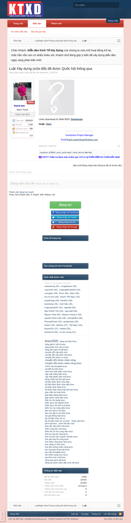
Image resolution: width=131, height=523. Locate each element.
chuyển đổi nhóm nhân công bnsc (63, 363)
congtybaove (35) (68, 286)
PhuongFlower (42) (53, 321)
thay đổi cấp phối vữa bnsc (57, 426)
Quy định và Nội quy (113, 519)
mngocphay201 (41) (53, 307)
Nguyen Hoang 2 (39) (71, 314)
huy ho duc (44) (51, 297)
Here (49, 124)
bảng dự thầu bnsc (68, 341)
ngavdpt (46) (69, 307)
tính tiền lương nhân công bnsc (59, 447)
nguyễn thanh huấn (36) (55, 318)
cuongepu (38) (50, 293)
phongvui (82, 486)
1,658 (30, 125)
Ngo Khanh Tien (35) (53, 311)
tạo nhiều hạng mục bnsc (56, 455)
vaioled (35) (65, 328)
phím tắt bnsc (51, 423)
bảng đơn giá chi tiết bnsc (56, 350)
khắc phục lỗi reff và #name (57, 405)
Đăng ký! (65, 204)
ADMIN (52, 152)
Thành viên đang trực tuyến (21, 192)
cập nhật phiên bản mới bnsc (58, 377)
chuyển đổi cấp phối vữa (56, 352)
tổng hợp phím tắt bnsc (55, 460)
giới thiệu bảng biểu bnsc (56, 395)
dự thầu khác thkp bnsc (55, 387)
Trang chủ (18, 23)
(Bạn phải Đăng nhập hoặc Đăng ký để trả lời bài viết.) (97, 165)
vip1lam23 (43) (51, 332)
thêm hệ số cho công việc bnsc (59, 431)
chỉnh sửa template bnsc (56, 366)
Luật (26, 72)
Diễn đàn (37, 23)
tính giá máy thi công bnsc (57, 439)
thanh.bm (44, 72)
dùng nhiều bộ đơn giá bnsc (57, 379)
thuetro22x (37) (51, 328)
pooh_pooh (62, 152)
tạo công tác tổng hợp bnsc (57, 449)
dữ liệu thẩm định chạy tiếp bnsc (59, 384)
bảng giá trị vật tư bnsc (55, 344)
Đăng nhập (113, 21)
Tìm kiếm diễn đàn (19, 32)
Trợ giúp (85, 514)
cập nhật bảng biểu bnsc (56, 374)
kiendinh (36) (66, 300)
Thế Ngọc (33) (75, 325)
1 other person (77, 152)
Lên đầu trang (110, 514)
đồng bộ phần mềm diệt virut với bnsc (62, 463)
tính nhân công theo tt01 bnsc (58, 442)
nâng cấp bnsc (78, 421)
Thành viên (56, 23)
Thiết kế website (55, 519)
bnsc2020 (51, 341)
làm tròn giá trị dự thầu (55, 410)
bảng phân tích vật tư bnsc (57, 347)
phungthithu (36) (74, 318)
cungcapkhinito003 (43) (69, 290)
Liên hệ (74, 514)
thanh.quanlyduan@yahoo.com (82, 139)
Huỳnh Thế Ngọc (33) (70, 297)
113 (31, 135)
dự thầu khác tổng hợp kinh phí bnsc (61, 390)
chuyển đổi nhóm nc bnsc (56, 357)
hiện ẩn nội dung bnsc (55, 400)
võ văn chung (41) (67, 332)
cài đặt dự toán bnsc (54, 369)
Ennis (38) (63, 293)
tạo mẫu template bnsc (55, 452)
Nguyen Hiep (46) (52, 314)
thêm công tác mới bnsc (56, 429)
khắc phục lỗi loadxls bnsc (57, 403)
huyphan (44, 152)
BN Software (72, 519)
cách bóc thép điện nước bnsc (58, 371)
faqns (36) (74, 293)
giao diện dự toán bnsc (55, 392)
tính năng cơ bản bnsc (55, 444)
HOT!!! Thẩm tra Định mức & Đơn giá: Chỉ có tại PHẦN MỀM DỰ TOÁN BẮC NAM (81, 157)
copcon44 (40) (50, 290)
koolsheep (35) (51, 304)
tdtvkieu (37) (62, 325)
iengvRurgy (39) (51, 300)
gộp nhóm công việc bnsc (56, 397)
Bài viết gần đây (38, 32)
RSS (120, 513)
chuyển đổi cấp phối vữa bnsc (58, 355)
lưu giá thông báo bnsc (55, 416)
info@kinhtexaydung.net (36, 519)
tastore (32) (49, 325)
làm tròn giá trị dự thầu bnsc (57, 413)
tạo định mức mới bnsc (55, 457)
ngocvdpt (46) (71, 311)
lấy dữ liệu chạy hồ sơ (55, 418)
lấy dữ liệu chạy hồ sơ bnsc (57, 421)
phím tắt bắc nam (66, 423)
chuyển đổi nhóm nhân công (60, 360)
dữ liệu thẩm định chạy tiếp (57, 382)
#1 (119, 146)
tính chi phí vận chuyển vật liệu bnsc (61, 436)
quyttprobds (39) (70, 321)
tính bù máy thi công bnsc (56, 434)
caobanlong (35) (51, 286)
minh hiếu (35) (65, 304)
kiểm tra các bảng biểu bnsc (57, 408)
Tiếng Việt (14, 514)
